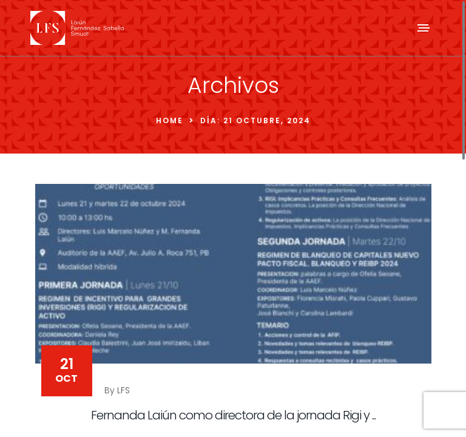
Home (169, 120)
